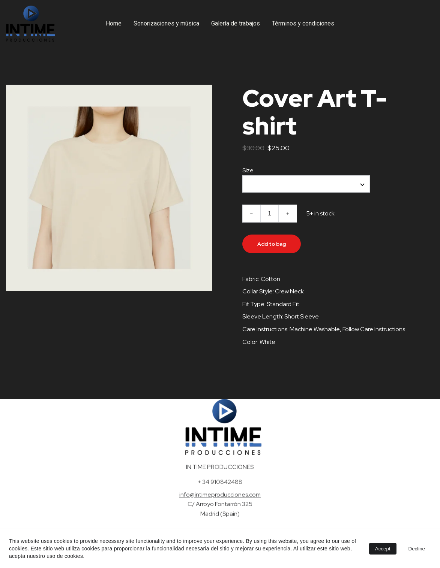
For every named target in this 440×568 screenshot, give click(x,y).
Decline (416, 549)
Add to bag (271, 244)
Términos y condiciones (303, 23)
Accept (382, 549)
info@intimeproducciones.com (220, 496)
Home (114, 23)
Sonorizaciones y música (166, 23)
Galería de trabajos (235, 23)
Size (248, 170)
